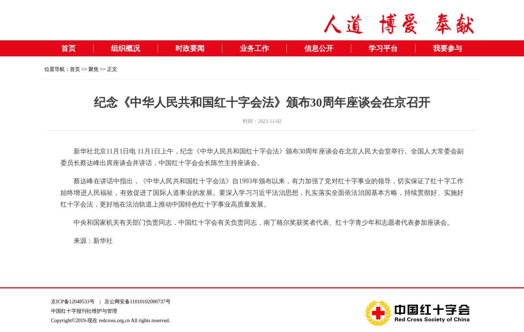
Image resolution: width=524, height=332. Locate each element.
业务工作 (254, 48)
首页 (68, 48)
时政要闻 (190, 48)
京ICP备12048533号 (73, 301)
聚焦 (93, 69)
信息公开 (318, 48)
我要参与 (447, 48)
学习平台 (383, 48)
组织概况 (125, 48)
